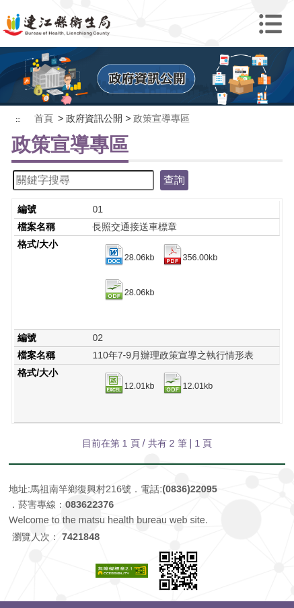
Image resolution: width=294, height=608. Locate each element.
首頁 (43, 118)
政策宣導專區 (161, 118)
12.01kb (129, 387)
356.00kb (189, 258)
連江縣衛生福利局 (147, 23)
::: (18, 119)
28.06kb (129, 258)
